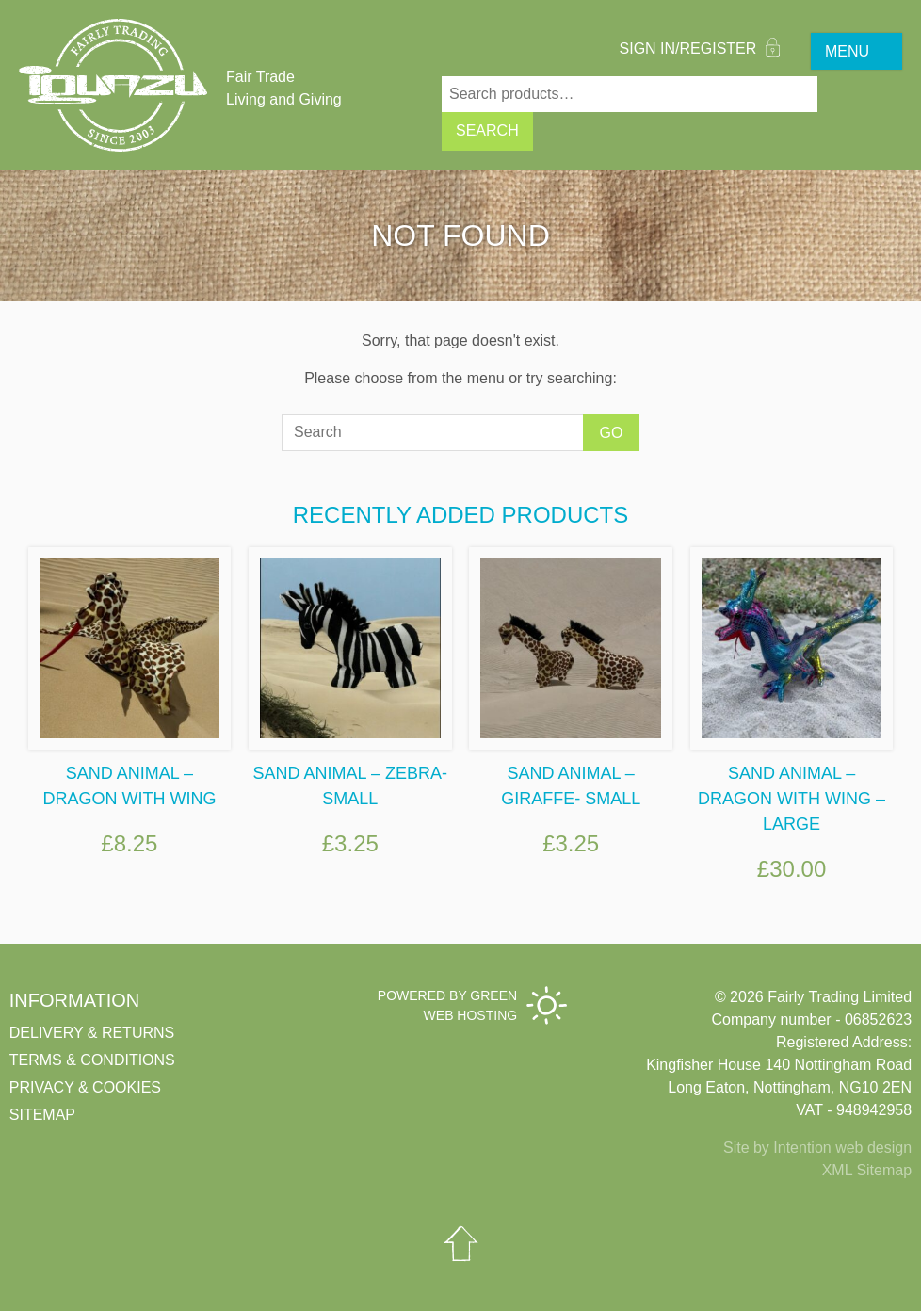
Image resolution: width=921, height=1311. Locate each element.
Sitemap (42, 1115)
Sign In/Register (700, 48)
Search (487, 130)
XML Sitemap (867, 1170)
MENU (847, 51)
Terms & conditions (92, 1060)
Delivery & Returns (91, 1033)
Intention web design (842, 1148)
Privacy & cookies (85, 1087)
